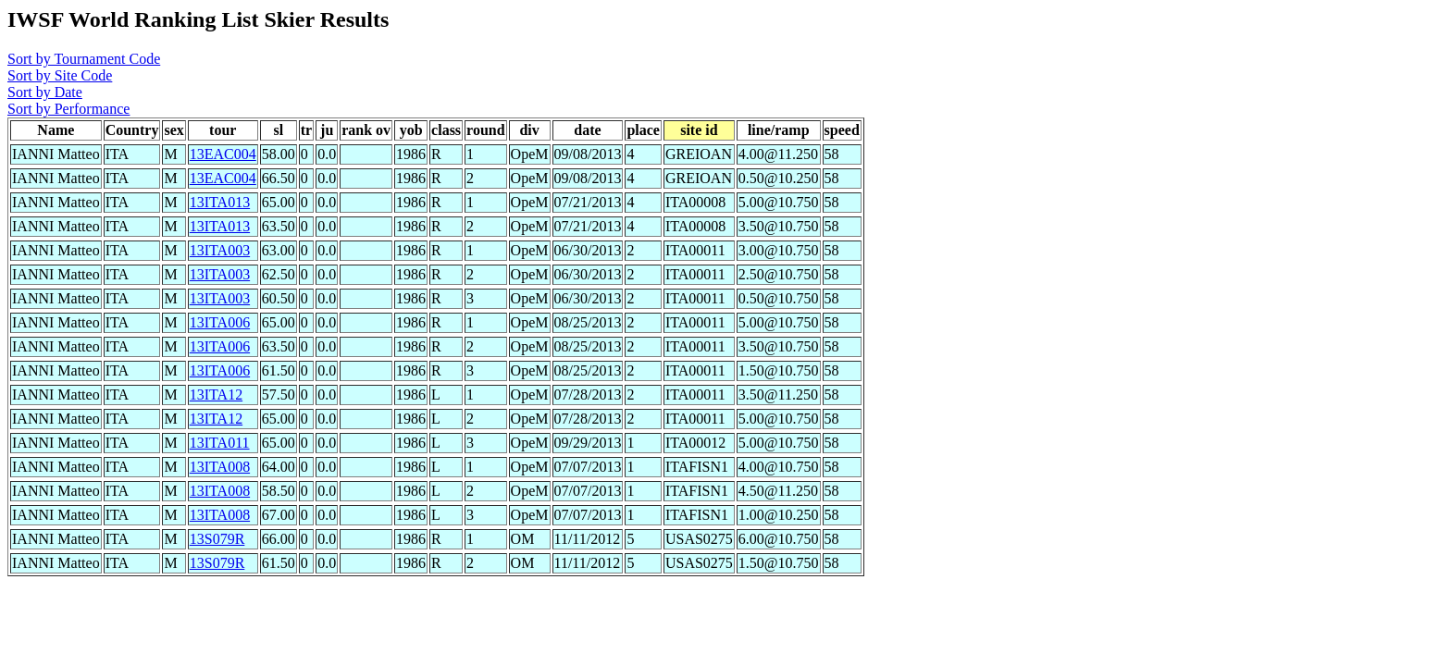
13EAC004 (223, 154)
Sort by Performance (68, 109)
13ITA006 (220, 322)
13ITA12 (216, 394)
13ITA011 (220, 442)
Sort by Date (44, 92)
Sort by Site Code (59, 75)
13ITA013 (220, 202)
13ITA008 (220, 467)
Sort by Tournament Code (83, 59)
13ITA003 (220, 250)
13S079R (217, 539)
